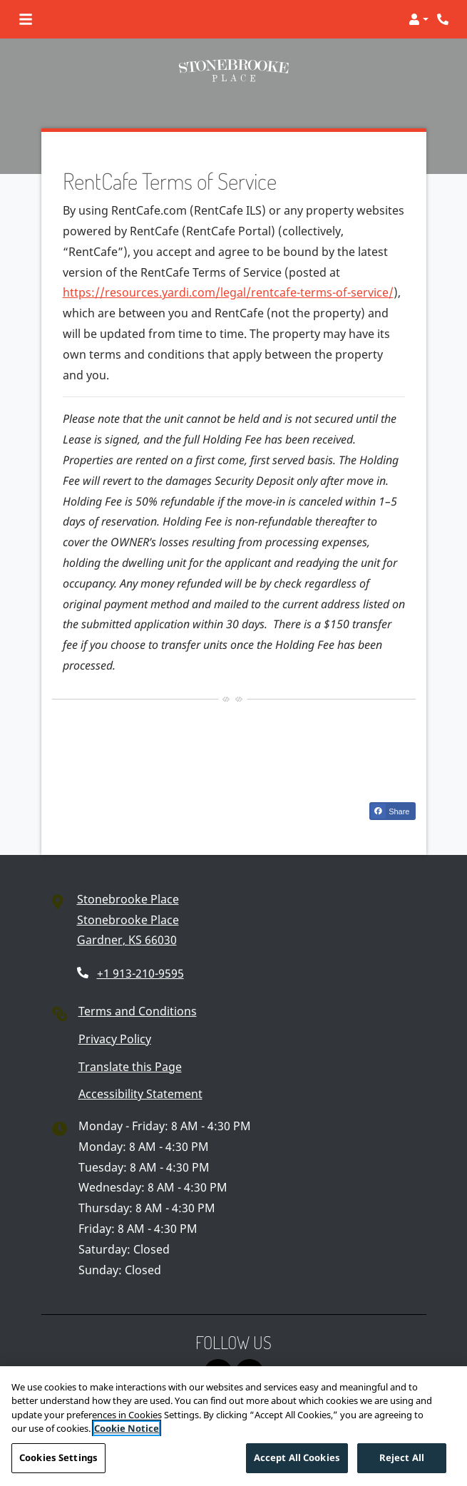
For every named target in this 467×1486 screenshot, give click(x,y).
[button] (418, 19)
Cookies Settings (58, 1463)
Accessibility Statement (140, 1094)
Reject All (401, 1463)
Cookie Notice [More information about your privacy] (126, 1434)
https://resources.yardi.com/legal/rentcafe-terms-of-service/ (228, 292)
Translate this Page (130, 1067)
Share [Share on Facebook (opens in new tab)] (390, 811)
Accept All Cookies (297, 1463)
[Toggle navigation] (25, 19)
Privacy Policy (114, 1039)
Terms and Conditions (137, 1011)
